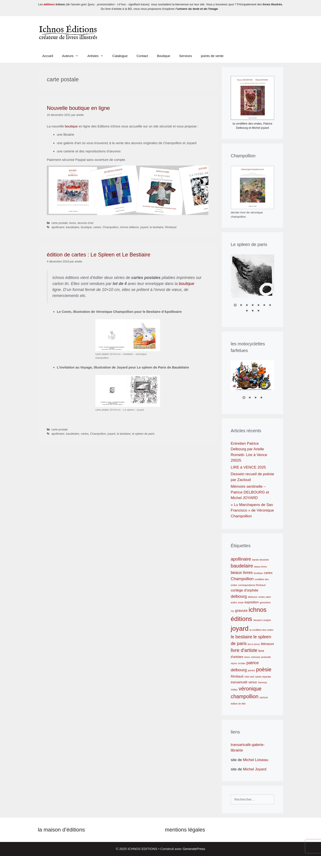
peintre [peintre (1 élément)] (251, 670)
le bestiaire (157, 227)
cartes (97, 227)
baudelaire (72, 227)
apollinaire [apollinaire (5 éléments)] (241, 559)
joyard (144, 227)
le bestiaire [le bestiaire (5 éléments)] (241, 636)
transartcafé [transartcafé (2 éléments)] (239, 682)
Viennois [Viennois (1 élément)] (262, 682)
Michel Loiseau (255, 760)
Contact (142, 56)
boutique (71, 126)
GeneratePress (194, 849)
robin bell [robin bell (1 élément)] (249, 676)
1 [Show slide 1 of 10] (235, 305)
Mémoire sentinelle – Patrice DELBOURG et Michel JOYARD (250, 492)
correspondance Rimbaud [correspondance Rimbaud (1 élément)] (251, 585)
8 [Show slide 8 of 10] (246, 311)
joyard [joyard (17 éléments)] (240, 628)
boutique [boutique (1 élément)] (258, 573)
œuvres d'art (85, 223)
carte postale (59, 223)
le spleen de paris (143, 433)
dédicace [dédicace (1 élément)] (252, 597)
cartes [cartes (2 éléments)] (268, 573)
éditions (49, 4)
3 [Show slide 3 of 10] (246, 305)
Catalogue (120, 56)
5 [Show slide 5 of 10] (258, 305)
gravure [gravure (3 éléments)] (241, 610)
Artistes (97, 56)
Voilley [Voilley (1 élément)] (234, 689)
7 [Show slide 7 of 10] (270, 305)
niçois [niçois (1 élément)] (234, 663)
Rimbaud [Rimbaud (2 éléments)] (237, 676)
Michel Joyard (254, 769)
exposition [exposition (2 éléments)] (252, 602)
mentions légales (185, 830)
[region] (252, 286)
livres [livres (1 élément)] (247, 657)
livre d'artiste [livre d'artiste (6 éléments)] (244, 650)
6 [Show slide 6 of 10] (264, 305)
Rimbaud (170, 227)
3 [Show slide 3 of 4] (255, 397)
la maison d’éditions (61, 830)
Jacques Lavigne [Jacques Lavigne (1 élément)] (262, 620)
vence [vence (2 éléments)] (252, 682)
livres (72, 223)
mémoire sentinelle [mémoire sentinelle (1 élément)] (261, 657)
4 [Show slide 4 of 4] (261, 397)
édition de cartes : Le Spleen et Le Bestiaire (98, 255)
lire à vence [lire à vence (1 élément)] (254, 644)
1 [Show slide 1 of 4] (243, 397)
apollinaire (57, 227)
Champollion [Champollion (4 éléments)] (242, 578)
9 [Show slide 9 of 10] (252, 311)
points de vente (212, 56)
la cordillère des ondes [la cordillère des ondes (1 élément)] (262, 630)
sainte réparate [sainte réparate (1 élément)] (263, 676)
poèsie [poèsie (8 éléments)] (264, 669)
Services (185, 56)
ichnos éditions (129, 227)
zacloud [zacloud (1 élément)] (263, 697)
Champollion (110, 227)
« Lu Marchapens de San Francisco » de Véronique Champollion (252, 510)
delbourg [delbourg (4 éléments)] (239, 596)
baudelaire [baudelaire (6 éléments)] (242, 566)
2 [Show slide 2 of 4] (249, 397)
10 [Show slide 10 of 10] (258, 311)
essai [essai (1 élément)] (240, 602)
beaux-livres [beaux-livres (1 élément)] (260, 566)
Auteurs (72, 56)
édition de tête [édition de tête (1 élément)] (238, 703)
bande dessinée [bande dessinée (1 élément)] (260, 559)
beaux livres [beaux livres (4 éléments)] (242, 572)
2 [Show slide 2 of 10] (241, 305)
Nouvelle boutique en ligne (78, 108)
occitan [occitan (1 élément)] (241, 663)
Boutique (163, 56)
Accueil (47, 56)
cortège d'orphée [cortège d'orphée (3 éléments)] (244, 590)
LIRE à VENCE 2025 (248, 467)
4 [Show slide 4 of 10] (252, 305)
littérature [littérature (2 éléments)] (267, 644)
